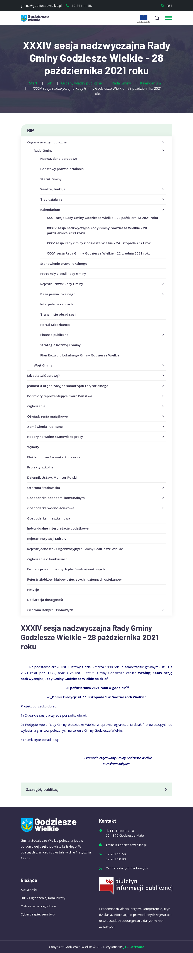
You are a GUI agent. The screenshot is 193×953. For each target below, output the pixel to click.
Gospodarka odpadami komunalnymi (96, 497)
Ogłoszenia (96, 406)
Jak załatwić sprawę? (96, 375)
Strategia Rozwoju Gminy (60, 345)
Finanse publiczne (102, 334)
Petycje (33, 589)
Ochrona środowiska (96, 487)
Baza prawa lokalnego (102, 294)
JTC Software (134, 946)
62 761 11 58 (79, 5)
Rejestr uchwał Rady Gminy (102, 284)
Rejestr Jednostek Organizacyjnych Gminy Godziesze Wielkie (75, 549)
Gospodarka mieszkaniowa (48, 518)
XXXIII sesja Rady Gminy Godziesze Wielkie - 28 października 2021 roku (102, 217)
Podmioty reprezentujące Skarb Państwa (96, 396)
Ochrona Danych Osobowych (96, 610)
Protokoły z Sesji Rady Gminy (63, 273)
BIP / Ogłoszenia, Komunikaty (43, 898)
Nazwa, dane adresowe (58, 158)
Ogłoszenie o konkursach (47, 559)
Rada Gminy (99, 150)
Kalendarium (102, 209)
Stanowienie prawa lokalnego (63, 263)
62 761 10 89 (116, 859)
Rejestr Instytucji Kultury (46, 538)
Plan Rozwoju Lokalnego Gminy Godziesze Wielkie (80, 355)
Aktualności (29, 890)
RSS (166, 5)
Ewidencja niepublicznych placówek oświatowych (66, 569)
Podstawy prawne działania (62, 169)
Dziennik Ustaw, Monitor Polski (52, 477)
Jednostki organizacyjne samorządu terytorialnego (96, 386)
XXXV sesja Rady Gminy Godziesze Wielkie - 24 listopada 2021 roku (99, 243)
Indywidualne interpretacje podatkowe (58, 528)
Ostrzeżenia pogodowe (38, 906)
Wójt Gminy (99, 365)
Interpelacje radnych (56, 304)
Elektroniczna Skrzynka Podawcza (54, 457)
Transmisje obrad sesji (58, 314)
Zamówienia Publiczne (96, 426)
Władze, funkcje (102, 189)
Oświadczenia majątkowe (96, 416)
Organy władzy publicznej (96, 142)
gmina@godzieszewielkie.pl (41, 5)
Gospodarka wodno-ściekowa (96, 508)
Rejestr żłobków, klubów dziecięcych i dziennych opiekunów (74, 579)
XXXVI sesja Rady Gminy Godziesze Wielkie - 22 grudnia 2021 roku (99, 253)
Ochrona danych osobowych (127, 868)
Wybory (33, 447)
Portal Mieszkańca (55, 324)
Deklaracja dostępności (45, 599)
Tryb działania (102, 199)
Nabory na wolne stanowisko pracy (96, 436)
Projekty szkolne (40, 467)
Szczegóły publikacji (97, 789)
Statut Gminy (50, 179)
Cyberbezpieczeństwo (38, 914)
